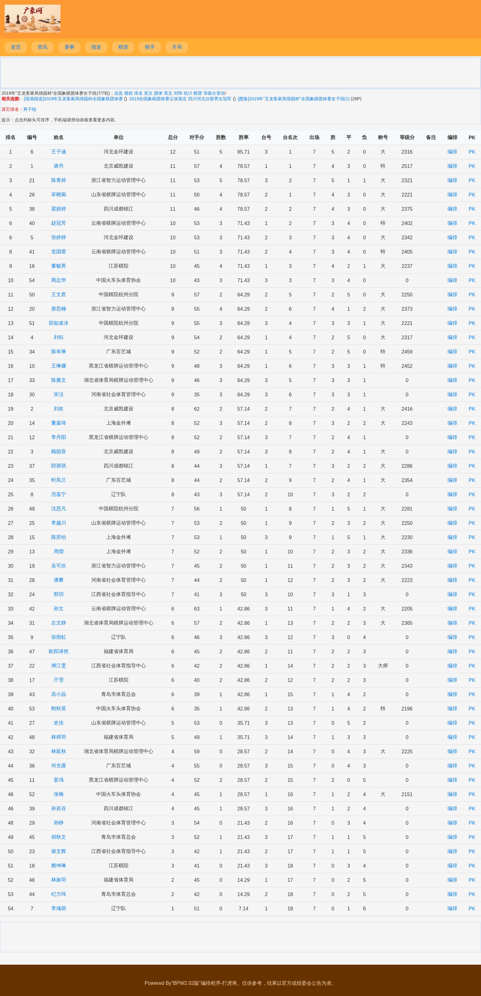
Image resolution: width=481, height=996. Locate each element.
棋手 (150, 47)
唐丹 (59, 166)
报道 (96, 47)
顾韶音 (58, 451)
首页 (16, 47)
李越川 (58, 522)
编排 (452, 151)
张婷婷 (58, 237)
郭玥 (59, 594)
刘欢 (59, 408)
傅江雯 (58, 665)
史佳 (59, 722)
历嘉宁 (58, 494)
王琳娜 (58, 365)
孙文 (59, 608)
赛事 (69, 47)
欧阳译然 (59, 651)
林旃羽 (58, 879)
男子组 (29, 109)
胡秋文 (58, 837)
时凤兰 (58, 480)
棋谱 (123, 47)
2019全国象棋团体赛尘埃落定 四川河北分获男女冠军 (180, 98)
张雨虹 (58, 637)
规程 (128, 93)
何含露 (58, 765)
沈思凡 (58, 508)
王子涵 (58, 151)
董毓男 (58, 265)
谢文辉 (58, 851)
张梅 (59, 794)
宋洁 (59, 394)
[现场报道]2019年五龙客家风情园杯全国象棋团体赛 (73, 98)
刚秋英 (58, 708)
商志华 (58, 280)
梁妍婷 (58, 208)
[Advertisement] (240, 73)
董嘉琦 (58, 423)
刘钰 (59, 337)
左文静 (58, 622)
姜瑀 (59, 779)
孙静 (59, 822)
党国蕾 (58, 251)
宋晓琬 (58, 194)
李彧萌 (58, 908)
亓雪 (59, 680)
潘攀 (59, 580)
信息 (118, 93)
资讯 (42, 47)
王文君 (58, 294)
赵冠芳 (58, 223)
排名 (138, 93)
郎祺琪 (58, 465)
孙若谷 (58, 808)
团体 (158, 93)
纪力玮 (58, 894)
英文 (148, 93)
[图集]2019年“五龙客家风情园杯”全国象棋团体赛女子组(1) (293, 98)
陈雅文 (58, 380)
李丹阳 (58, 437)
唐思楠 (58, 308)
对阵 (178, 93)
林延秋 (58, 751)
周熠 (59, 551)
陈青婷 (58, 180)
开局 (177, 47)
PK (472, 152)
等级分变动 (214, 93)
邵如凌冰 (59, 323)
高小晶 (58, 694)
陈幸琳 (58, 351)
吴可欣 (58, 565)
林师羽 (58, 737)
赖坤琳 (58, 865)
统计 (188, 93)
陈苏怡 (58, 537)
